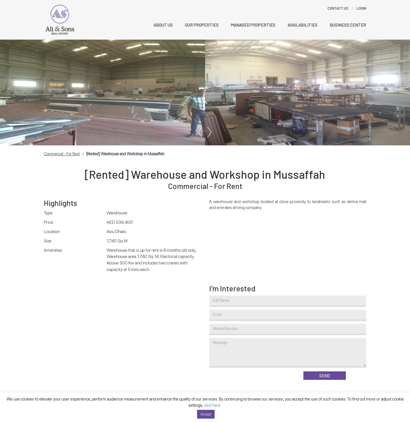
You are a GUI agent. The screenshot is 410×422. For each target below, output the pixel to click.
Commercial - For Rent (62, 154)
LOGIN (361, 8)
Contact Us (337, 8)
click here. (213, 405)
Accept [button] (205, 414)
